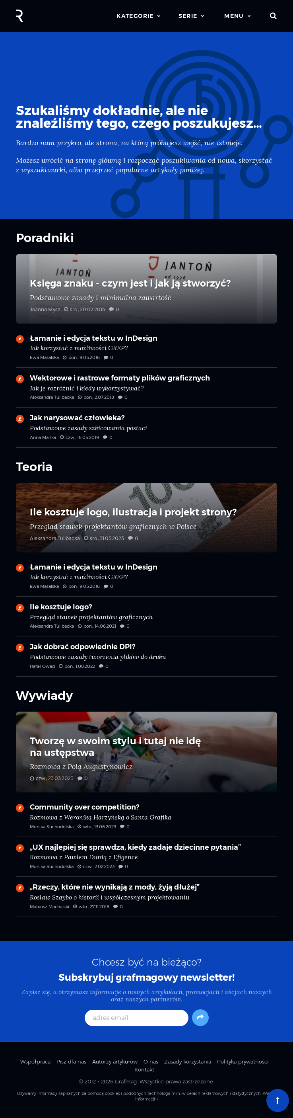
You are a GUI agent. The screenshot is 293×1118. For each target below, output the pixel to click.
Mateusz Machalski (49, 906)
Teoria (34, 466)
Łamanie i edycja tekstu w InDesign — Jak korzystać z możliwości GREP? (146, 350)
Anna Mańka (43, 437)
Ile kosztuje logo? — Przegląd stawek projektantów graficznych (146, 619)
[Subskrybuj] (200, 1017)
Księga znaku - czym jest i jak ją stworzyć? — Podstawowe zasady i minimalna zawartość (146, 289)
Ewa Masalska (44, 357)
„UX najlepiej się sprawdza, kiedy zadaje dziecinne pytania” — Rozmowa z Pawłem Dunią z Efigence (146, 859)
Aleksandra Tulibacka (52, 397)
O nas (151, 1061)
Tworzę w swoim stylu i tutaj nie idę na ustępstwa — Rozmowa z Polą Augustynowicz (146, 752)
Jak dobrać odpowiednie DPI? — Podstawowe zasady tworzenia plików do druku (146, 659)
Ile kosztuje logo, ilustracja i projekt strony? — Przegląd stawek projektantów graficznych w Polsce (146, 517)
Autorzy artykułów (115, 1061)
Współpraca (35, 1061)
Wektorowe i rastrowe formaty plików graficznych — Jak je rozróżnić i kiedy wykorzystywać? (146, 390)
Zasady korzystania (187, 1061)
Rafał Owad (42, 666)
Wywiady (44, 695)
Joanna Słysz (45, 309)
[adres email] (136, 1018)
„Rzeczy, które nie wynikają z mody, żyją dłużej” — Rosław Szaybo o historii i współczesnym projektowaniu (146, 899)
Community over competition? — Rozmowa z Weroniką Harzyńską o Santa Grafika (146, 819)
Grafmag (126, 1081)
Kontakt (144, 1069)
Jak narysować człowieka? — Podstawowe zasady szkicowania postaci (146, 430)
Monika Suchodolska (52, 826)
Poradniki (45, 237)
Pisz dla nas (71, 1061)
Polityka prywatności (242, 1061)
